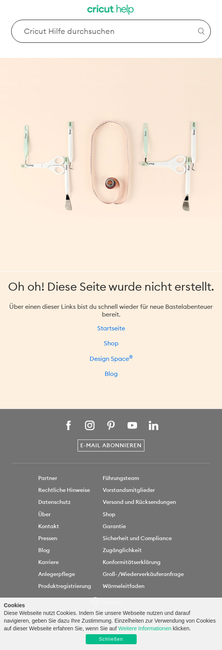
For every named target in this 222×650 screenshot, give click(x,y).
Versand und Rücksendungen (139, 501)
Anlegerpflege (56, 574)
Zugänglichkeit (122, 550)
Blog (111, 373)
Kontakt (48, 526)
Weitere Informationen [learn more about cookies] (144, 628)
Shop (111, 343)
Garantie (114, 526)
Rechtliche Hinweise (64, 490)
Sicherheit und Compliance (137, 538)
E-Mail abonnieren (111, 445)
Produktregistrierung (64, 586)
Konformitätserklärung (132, 562)
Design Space (111, 358)
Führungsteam (121, 478)
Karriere (48, 562)
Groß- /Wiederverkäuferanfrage (143, 574)
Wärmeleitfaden (123, 586)
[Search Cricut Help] (111, 31)
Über (44, 514)
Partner (47, 478)
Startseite (111, 328)
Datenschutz (54, 501)
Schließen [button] (111, 639)
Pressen (47, 538)
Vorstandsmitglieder (129, 490)
